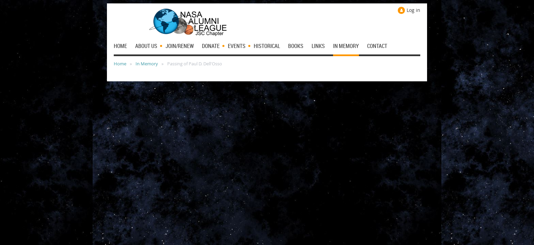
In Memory (147, 64)
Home (120, 64)
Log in (413, 10)
